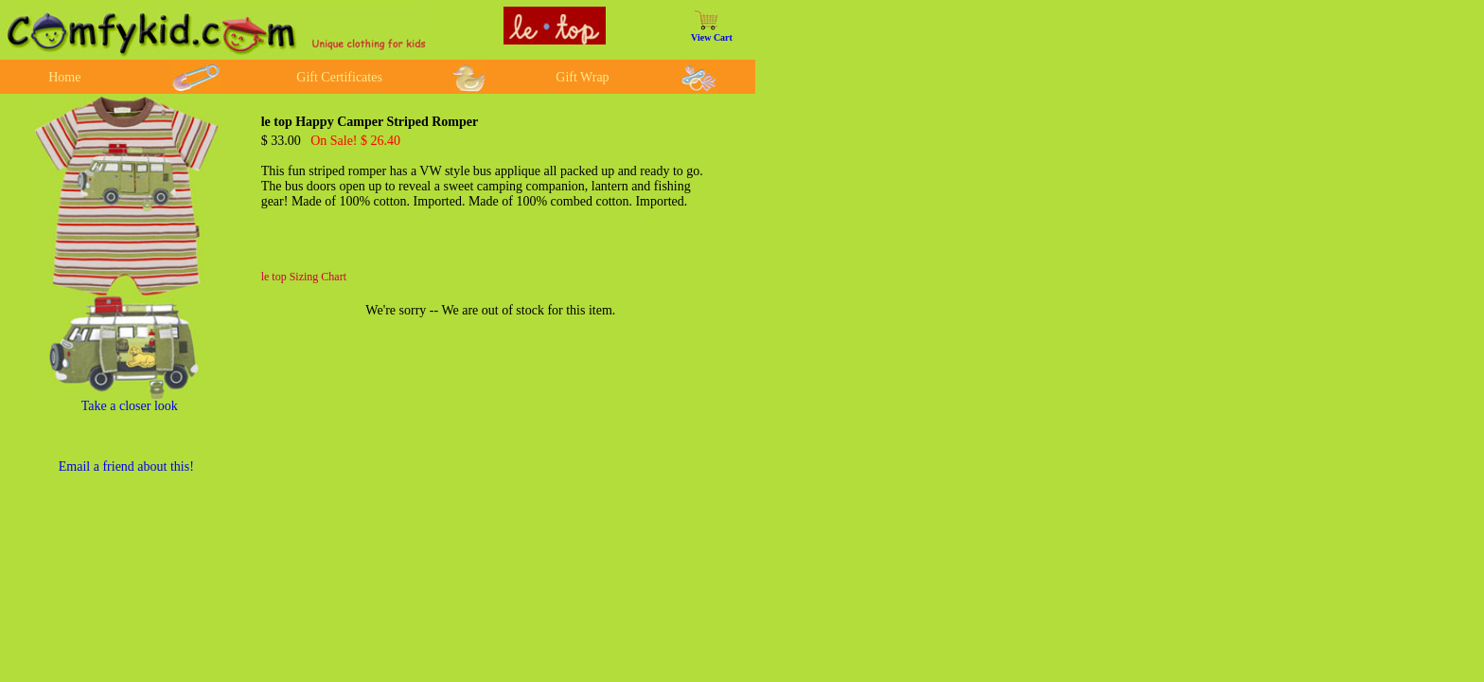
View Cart (712, 37)
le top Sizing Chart (303, 276)
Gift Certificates (339, 77)
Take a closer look (129, 406)
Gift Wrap (582, 77)
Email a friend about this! (126, 466)
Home (64, 77)
